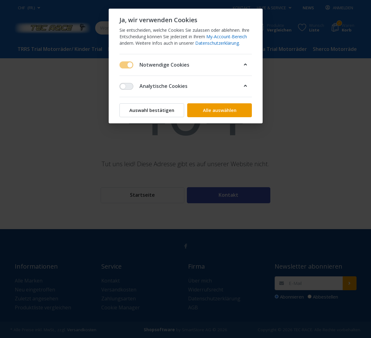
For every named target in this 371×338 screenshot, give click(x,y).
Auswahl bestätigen (151, 110)
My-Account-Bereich (226, 36)
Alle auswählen (219, 110)
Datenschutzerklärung (217, 43)
